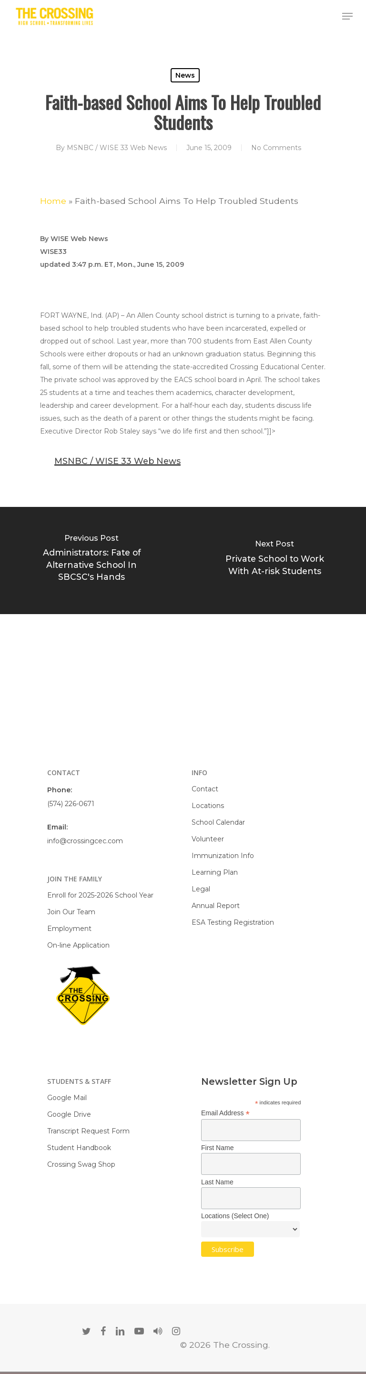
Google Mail (67, 1097)
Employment (69, 928)
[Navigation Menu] (347, 16)
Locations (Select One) (235, 1216)
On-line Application (78, 945)
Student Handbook (79, 1147)
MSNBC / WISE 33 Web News (117, 147)
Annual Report (216, 905)
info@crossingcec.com (85, 841)
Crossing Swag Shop (81, 1164)
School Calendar (218, 822)
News (185, 75)
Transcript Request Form (88, 1131)
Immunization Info (223, 855)
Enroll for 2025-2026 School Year (100, 895)
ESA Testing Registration (233, 922)
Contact (205, 789)
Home (53, 201)
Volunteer (208, 839)
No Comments (276, 147)
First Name (217, 1148)
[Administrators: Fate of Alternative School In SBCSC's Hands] (91, 560)
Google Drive (69, 1114)
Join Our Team (71, 912)
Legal (201, 889)
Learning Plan (215, 872)
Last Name (217, 1182)
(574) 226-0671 (70, 803)
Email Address (225, 1113)
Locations (208, 805)
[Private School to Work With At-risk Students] (274, 560)
